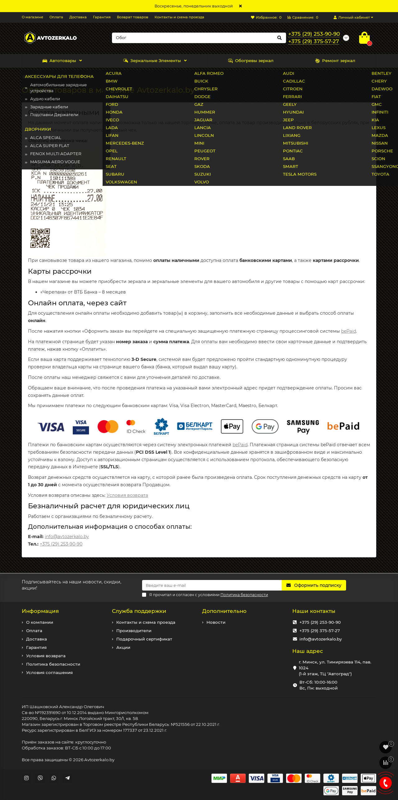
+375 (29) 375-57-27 (319, 630)
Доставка (78, 17)
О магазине (32, 17)
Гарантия (102, 17)
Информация (40, 611)
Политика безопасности (53, 664)
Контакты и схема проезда (179, 17)
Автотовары (59, 60)
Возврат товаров (132, 17)
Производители (133, 630)
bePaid (348, 331)
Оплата (56, 17)
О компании (39, 622)
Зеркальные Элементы (152, 60)
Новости (215, 622)
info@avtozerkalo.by (67, 536)
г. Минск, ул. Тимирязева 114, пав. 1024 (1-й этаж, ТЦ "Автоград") (335, 667)
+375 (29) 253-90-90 (61, 544)
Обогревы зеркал (251, 60)
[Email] (212, 585)
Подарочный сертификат (144, 638)
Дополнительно (224, 611)
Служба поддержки (139, 611)
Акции (123, 647)
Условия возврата (127, 495)
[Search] (199, 38)
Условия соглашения (49, 672)
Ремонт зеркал (335, 60)
